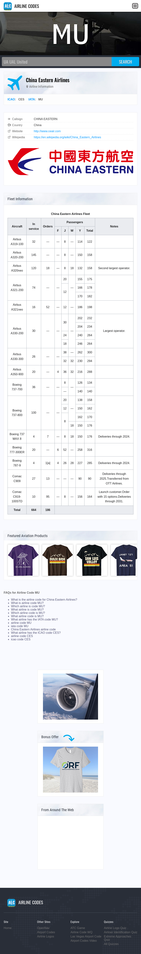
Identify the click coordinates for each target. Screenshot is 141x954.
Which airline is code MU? (28, 606)
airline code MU (21, 622)
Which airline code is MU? (28, 612)
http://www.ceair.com (47, 131)
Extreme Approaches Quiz (117, 938)
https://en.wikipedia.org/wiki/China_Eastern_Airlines (67, 137)
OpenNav (43, 928)
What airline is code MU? (27, 609)
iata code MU (19, 626)
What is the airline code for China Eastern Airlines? (44, 599)
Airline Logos (45, 936)
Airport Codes (46, 932)
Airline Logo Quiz (115, 928)
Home (8, 928)
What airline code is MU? (27, 616)
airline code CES (22, 636)
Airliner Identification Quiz (120, 932)
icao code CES (20, 639)
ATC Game (77, 928)
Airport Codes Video (83, 940)
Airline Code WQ (81, 932)
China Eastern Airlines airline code (33, 629)
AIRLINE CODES (21, 6)
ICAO (11, 99)
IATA (31, 99)
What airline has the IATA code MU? (34, 619)
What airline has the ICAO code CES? (36, 632)
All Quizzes (111, 944)
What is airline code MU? (27, 603)
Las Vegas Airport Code (85, 936)
